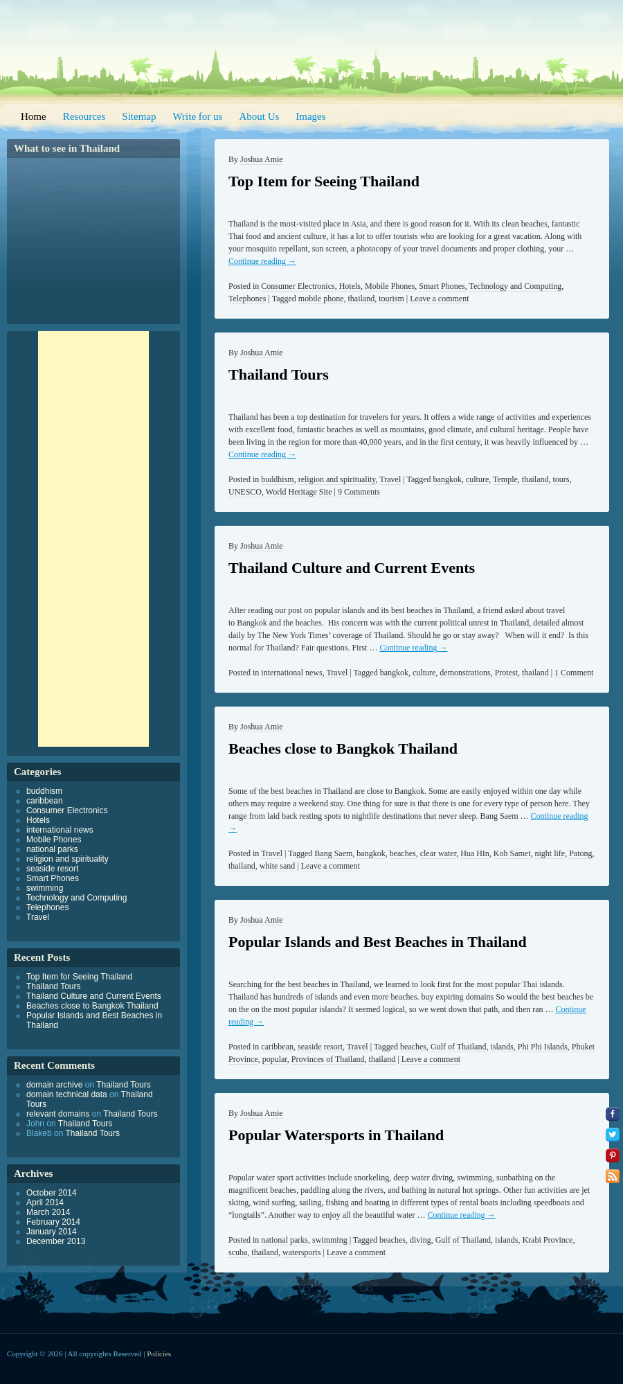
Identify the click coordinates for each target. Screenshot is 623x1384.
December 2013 (55, 1241)
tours (561, 479)
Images (310, 116)
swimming (329, 1240)
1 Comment (573, 672)
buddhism (277, 479)
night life (549, 853)
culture (477, 479)
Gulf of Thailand (458, 1047)
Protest (506, 672)
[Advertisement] (93, 539)
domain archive (54, 1085)
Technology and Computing (515, 286)
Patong (580, 853)
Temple (505, 479)
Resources (84, 116)
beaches (403, 853)
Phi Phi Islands (543, 1047)
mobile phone (321, 298)
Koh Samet (512, 853)
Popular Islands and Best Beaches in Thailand (377, 941)
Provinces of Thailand (328, 1059)
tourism (391, 298)
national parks (284, 1240)
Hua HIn (474, 853)
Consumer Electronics (297, 286)
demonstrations (465, 672)
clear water (438, 853)
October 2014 (51, 1193)
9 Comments (359, 492)
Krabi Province (547, 1240)
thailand (360, 298)
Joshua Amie (261, 159)
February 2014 (53, 1222)
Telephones (247, 298)
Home (33, 116)
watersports (301, 1252)
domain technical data (66, 1094)
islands (501, 1047)
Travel (390, 479)
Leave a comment (439, 298)
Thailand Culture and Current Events (351, 567)
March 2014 (48, 1212)
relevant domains (57, 1114)
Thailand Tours (278, 374)
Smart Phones (441, 286)
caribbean (277, 1047)
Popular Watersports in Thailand (336, 1135)
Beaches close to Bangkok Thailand (343, 748)
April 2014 (45, 1202)
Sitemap (139, 116)
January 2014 (51, 1231)
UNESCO (245, 492)
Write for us (198, 116)
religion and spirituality (337, 479)
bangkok (447, 479)
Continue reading (262, 261)
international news (291, 672)
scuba (237, 1252)
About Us (259, 116)
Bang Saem (333, 853)
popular (274, 1059)
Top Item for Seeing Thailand (323, 181)
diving (420, 1240)
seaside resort (320, 1047)
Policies (159, 1353)
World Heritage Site (299, 492)
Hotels (350, 286)
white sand (278, 866)
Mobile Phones (390, 286)
